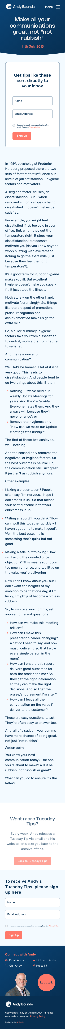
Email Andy (14, 960)
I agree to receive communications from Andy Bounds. (33, 126)
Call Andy (13, 966)
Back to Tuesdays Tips (32, 871)
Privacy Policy (34, 127)
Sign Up (22, 136)
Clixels (20, 1022)
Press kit (40, 966)
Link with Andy (44, 960)
